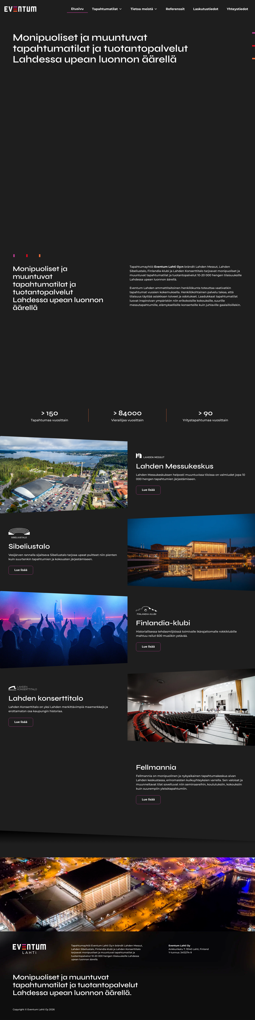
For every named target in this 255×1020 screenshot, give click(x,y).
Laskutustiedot (205, 9)
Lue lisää (148, 490)
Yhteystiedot (237, 9)
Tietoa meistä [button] (144, 9)
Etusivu (77, 9)
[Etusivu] (20, 9)
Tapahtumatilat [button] (107, 9)
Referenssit (175, 9)
